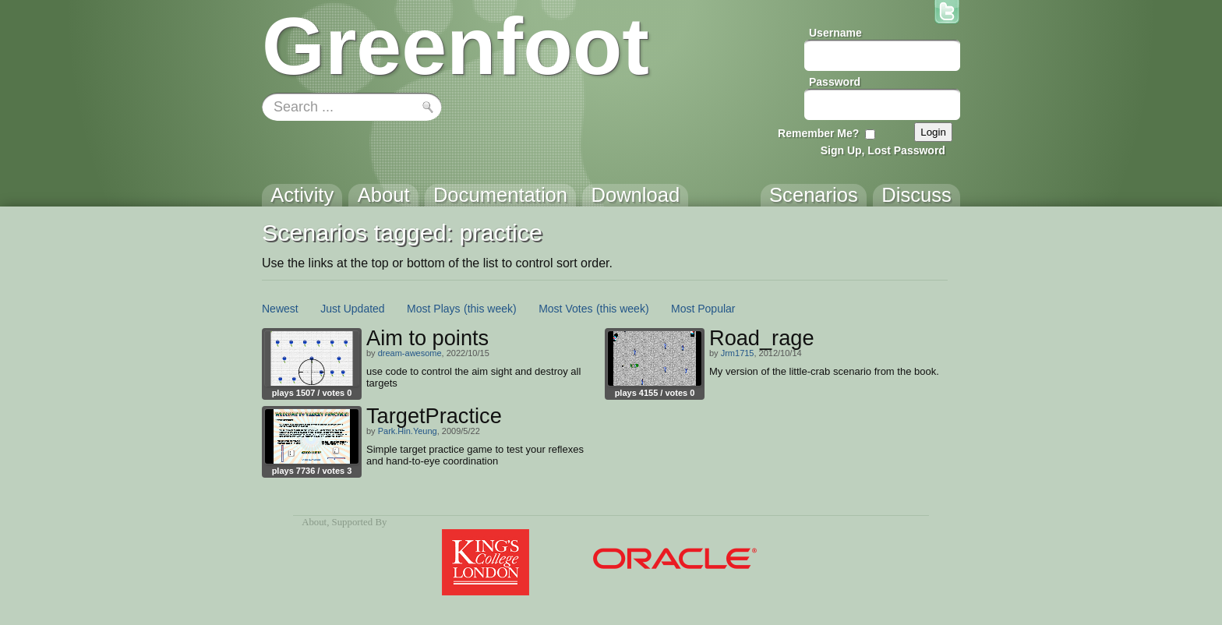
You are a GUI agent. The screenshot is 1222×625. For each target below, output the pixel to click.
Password (834, 82)
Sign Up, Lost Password (883, 150)
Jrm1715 (737, 353)
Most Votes (565, 308)
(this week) (490, 308)
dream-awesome (410, 353)
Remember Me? (818, 133)
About (314, 522)
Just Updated (352, 308)
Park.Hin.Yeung (407, 431)
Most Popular (703, 308)
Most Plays (433, 308)
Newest (280, 308)
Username (835, 32)
